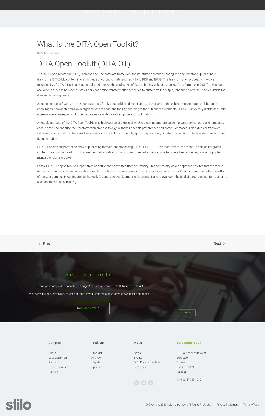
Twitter (240, 5)
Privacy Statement (227, 404)
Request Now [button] (89, 308)
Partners (54, 362)
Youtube (248, 5)
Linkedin (257, 5)
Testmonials (141, 367)
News (137, 353)
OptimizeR (97, 367)
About (52, 353)
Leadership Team (59, 357)
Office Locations (58, 367)
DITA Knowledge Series (148, 362)
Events (138, 357)
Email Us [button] (187, 313)
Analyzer (96, 357)
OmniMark (97, 353)
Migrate (95, 362)
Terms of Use (251, 404)
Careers (53, 371)
